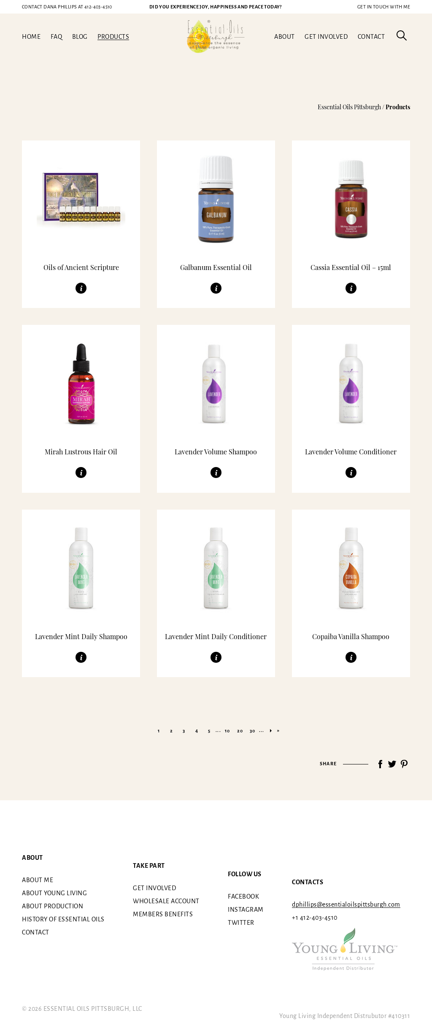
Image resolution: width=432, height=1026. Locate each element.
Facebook (243, 896)
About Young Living (54, 893)
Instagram (246, 909)
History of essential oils (63, 919)
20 (240, 730)
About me (37, 880)
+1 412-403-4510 (315, 917)
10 (227, 730)
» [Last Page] (278, 730)
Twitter (241, 922)
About (284, 36)
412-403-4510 (67, 6)
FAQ (56, 36)
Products (113, 36)
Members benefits (163, 914)
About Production (52, 906)
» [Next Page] (271, 730)
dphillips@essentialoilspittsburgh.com (346, 904)
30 (252, 730)
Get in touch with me (383, 6)
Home (31, 36)
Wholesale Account (166, 901)
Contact (371, 36)
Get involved (326, 36)
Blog (80, 36)
